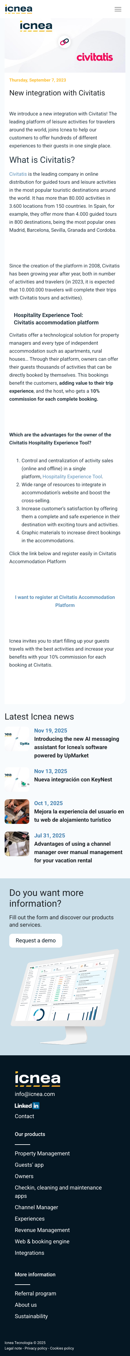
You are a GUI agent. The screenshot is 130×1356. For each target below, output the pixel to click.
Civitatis (18, 174)
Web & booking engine (42, 1241)
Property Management (42, 1153)
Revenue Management (42, 1230)
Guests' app (29, 1165)
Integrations (29, 1253)
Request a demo (36, 940)
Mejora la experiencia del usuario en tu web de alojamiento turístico (79, 815)
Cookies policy (62, 1348)
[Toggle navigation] (118, 9)
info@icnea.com (35, 1094)
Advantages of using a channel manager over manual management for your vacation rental (78, 852)
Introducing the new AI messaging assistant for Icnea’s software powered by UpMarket (76, 747)
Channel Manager (36, 1207)
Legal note (13, 1348)
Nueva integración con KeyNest (73, 779)
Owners (24, 1176)
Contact (24, 1116)
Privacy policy (36, 1348)
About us (26, 1305)
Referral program (35, 1293)
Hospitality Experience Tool (72, 476)
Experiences (30, 1219)
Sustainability (31, 1316)
